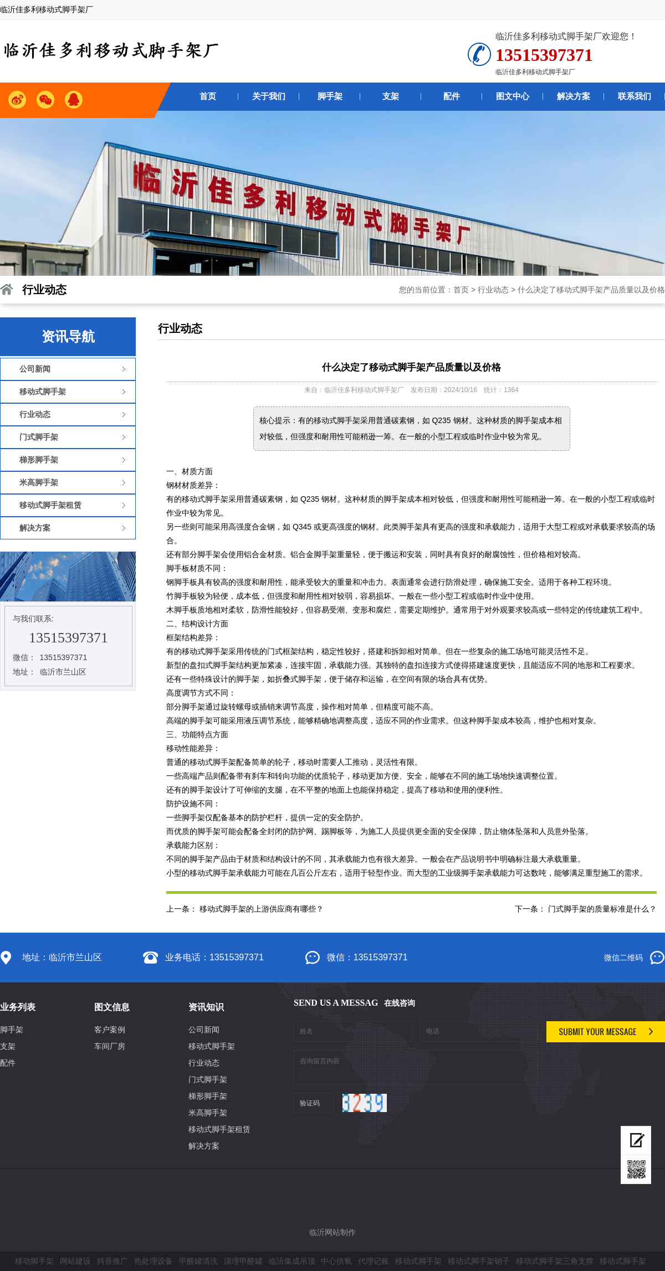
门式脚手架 (207, 1079)
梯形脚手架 (207, 1096)
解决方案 (203, 1145)
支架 (8, 1046)
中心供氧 (336, 1261)
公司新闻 (203, 1029)
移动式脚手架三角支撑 (555, 1261)
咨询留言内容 (416, 1067)
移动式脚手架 (211, 1046)
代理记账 (373, 1261)
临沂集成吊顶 (292, 1261)
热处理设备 (153, 1261)
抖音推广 (112, 1261)
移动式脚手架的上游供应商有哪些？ (262, 908)
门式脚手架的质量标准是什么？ (602, 908)
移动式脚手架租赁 (219, 1129)
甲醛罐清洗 (198, 1261)
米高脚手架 (207, 1112)
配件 (8, 1062)
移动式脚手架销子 (479, 1261)
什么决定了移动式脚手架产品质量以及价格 (591, 289)
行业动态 (493, 289)
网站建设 (75, 1261)
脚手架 (11, 1029)
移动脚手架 (34, 1261)
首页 (461, 289)
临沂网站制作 (332, 1232)
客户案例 (109, 1029)
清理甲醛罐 (243, 1261)
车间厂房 (109, 1046)
